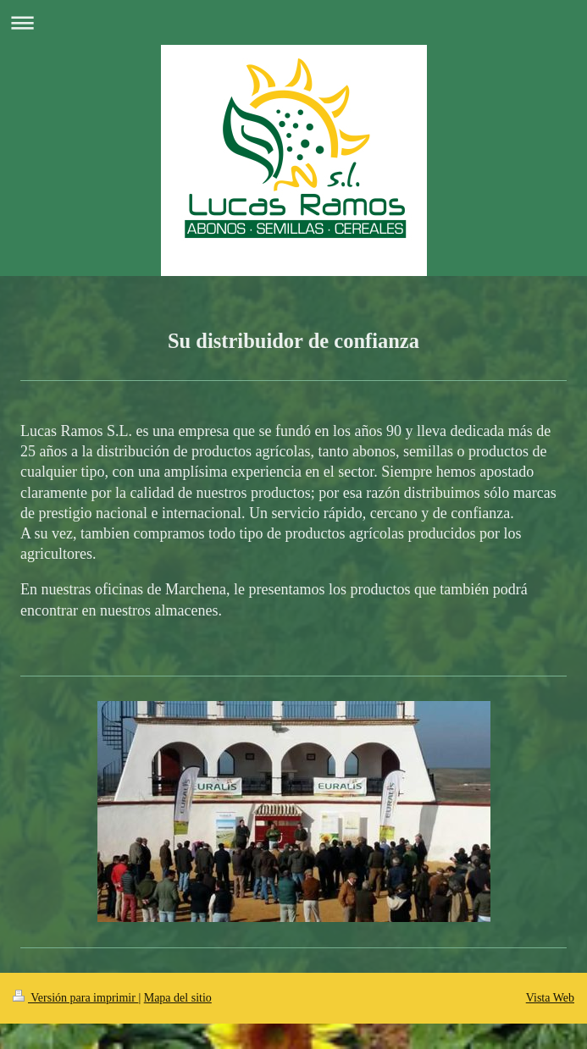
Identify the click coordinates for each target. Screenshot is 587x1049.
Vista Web (550, 997)
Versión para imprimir (75, 997)
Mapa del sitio (178, 997)
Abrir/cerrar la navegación (293, 22)
